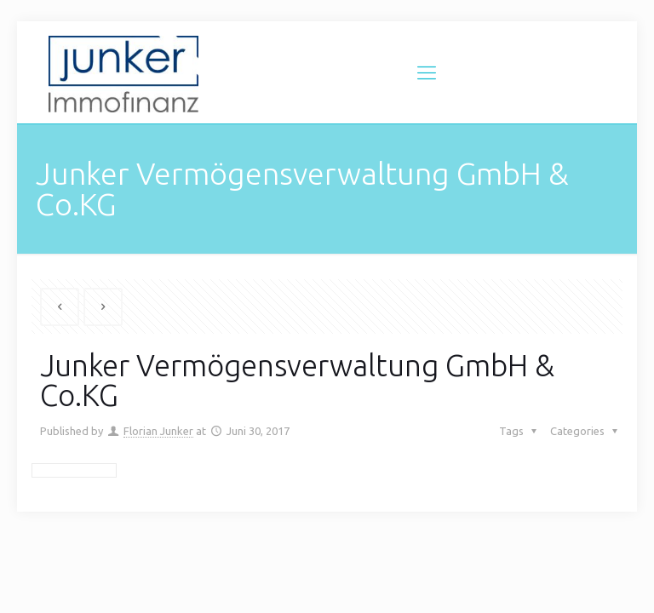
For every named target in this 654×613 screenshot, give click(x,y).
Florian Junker (158, 431)
